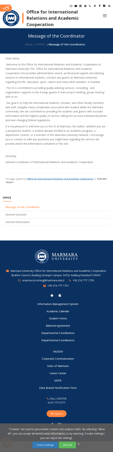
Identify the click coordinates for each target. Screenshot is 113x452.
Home (29, 44)
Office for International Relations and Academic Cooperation (60, 178)
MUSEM (58, 351)
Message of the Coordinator (22, 207)
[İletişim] (90, 6)
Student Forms (58, 318)
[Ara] (109, 6)
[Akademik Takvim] (80, 6)
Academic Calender (58, 311)
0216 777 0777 (56, 402)
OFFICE (40, 44)
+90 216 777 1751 (58, 285)
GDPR (57, 380)
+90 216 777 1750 (83, 280)
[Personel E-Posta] (76, 6)
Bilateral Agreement (58, 325)
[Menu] (104, 14)
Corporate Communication (58, 358)
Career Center (58, 373)
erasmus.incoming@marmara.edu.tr (43, 280)
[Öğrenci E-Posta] (71, 6)
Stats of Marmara (58, 366)
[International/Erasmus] (85, 6)
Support (56, 413)
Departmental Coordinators (58, 333)
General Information (17, 222)
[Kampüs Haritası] (95, 6)
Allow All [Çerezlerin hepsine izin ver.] (67, 445)
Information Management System (57, 304)
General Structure (16, 214)
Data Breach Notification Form (58, 388)
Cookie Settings (45, 445)
